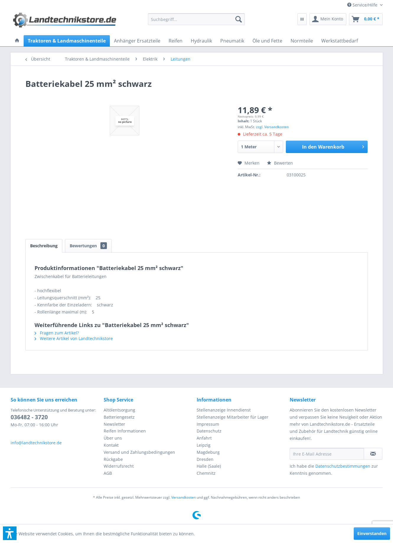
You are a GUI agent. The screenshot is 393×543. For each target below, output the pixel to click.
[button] (10, 533)
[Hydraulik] (201, 40)
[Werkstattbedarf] (339, 40)
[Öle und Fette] (267, 40)
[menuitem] (363, 5)
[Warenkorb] (366, 19)
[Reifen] (175, 40)
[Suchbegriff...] (196, 19)
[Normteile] (301, 40)
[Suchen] (238, 19)
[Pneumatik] (232, 40)
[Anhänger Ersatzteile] (137, 40)
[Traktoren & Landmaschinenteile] (67, 40)
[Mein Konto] (327, 19)
